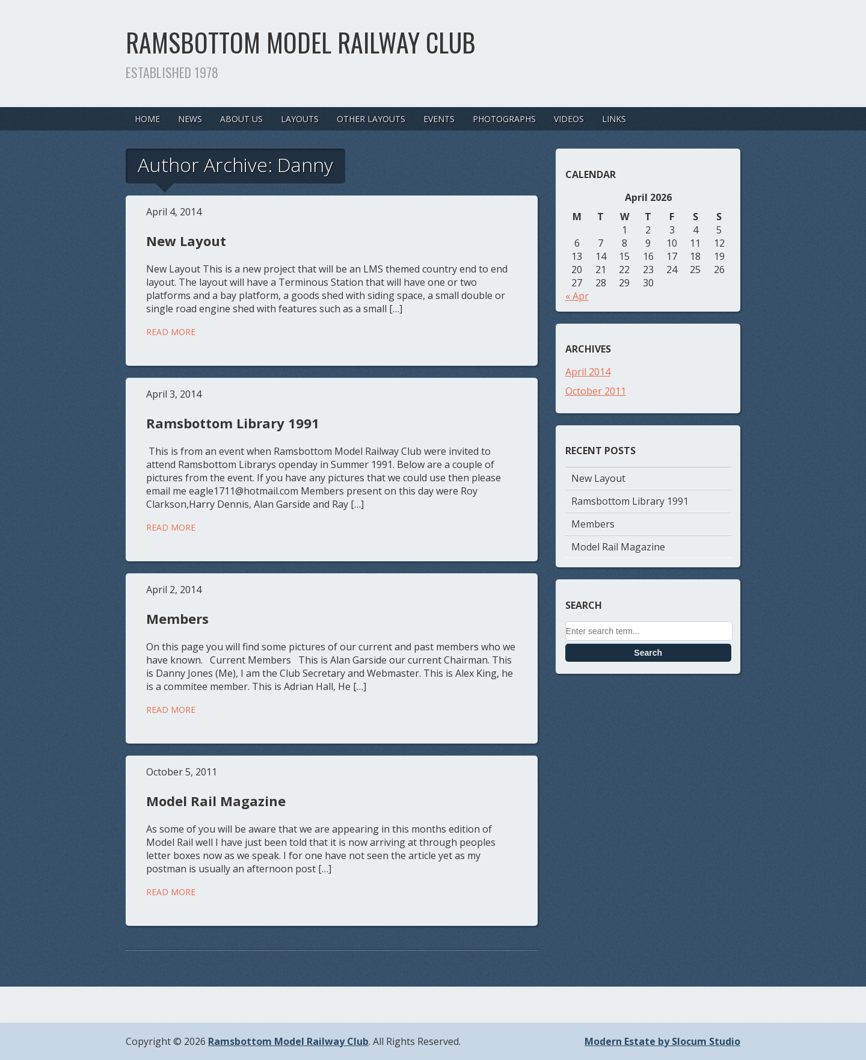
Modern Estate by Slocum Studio (662, 1041)
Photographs (504, 119)
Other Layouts (371, 119)
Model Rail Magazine (216, 801)
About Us (241, 119)
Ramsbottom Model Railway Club (301, 42)
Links (614, 119)
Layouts (300, 119)
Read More (170, 331)
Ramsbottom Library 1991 (232, 423)
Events (439, 119)
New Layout (186, 241)
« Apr (577, 296)
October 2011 (595, 391)
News (190, 119)
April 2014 (587, 371)
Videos (569, 119)
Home (147, 119)
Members (177, 618)
